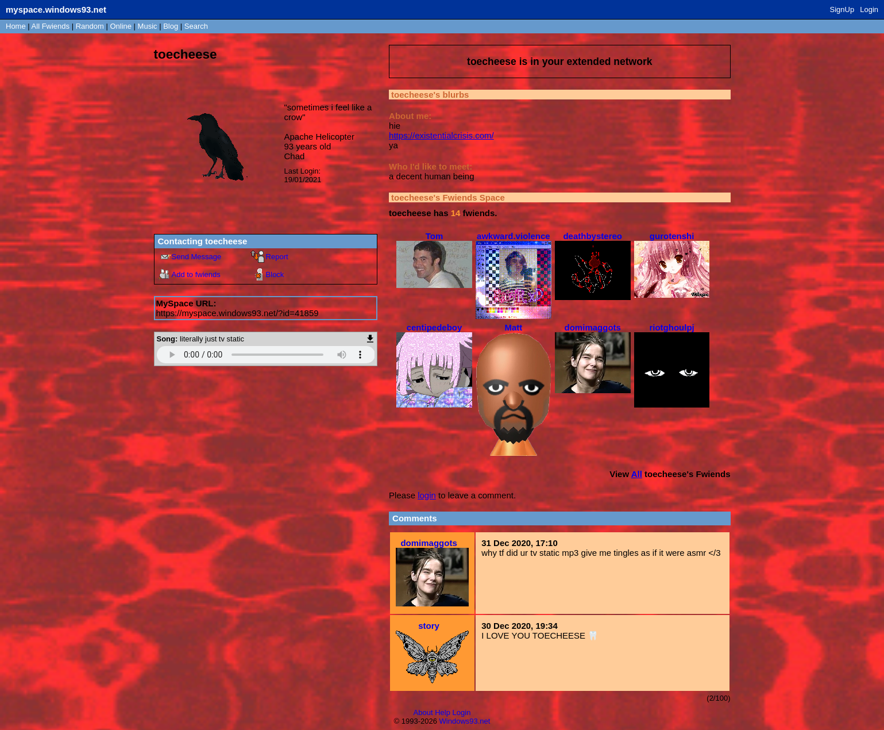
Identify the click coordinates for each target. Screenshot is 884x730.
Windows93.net (465, 721)
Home (16, 26)
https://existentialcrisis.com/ (441, 135)
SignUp (842, 9)
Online (121, 26)
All (51, 26)
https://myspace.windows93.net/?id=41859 (237, 313)
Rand (90, 26)
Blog (170, 26)
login (427, 495)
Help (442, 712)
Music (147, 26)
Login (869, 9)
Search (196, 26)
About (423, 712)
